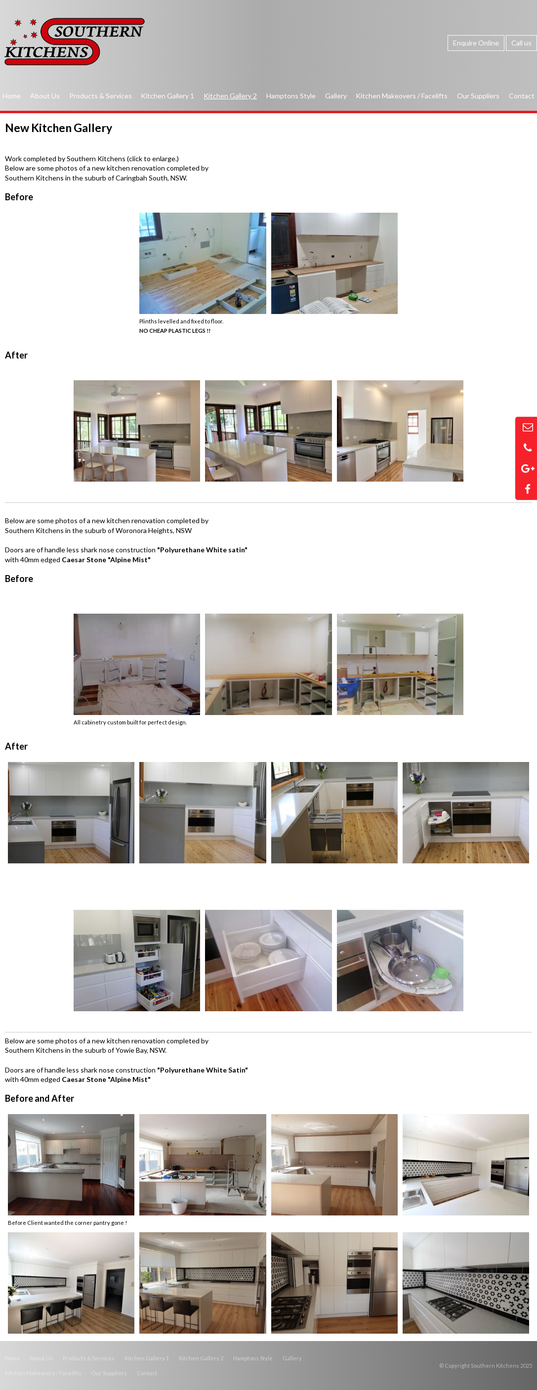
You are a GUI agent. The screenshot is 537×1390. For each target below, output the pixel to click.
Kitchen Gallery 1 (146, 1358)
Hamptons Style (253, 1358)
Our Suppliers (109, 1373)
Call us (521, 43)
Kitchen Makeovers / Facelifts (43, 1373)
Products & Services (89, 1358)
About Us (41, 1358)
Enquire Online (476, 43)
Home (12, 1358)
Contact (147, 1373)
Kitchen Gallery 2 (201, 1358)
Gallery (292, 1358)
